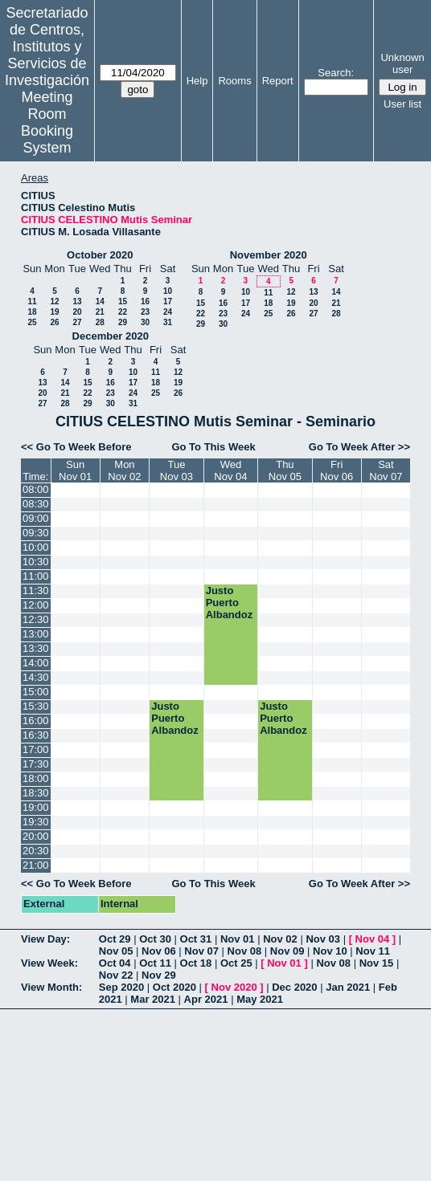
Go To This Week (213, 447)
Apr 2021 (206, 999)
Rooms (234, 81)
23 (145, 311)
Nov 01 (237, 939)
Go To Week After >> (359, 447)
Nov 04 (372, 939)
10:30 (36, 562)
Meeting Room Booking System (47, 122)
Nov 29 (159, 975)
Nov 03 (323, 939)
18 (31, 311)
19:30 (36, 822)
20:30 (36, 851)
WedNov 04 (230, 470)
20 (76, 311)
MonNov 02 (124, 470)
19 (54, 311)
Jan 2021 (348, 987)
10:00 (36, 547)
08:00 (36, 489)
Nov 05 (116, 951)
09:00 (36, 518)
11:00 (36, 576)
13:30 (36, 648)
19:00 (36, 807)
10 (167, 291)
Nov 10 (330, 951)
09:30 (36, 533)
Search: (336, 73)
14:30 (36, 677)
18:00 (36, 778)
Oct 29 (115, 939)
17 (167, 301)
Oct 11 (155, 963)
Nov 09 (287, 951)
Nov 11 (372, 951)
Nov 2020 (234, 987)
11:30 (36, 590)
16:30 (36, 735)
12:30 (36, 619)
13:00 (36, 634)
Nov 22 (116, 975)
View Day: (45, 939)
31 (167, 322)
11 (31, 301)
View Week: (49, 963)
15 (122, 301)
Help (197, 81)
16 (145, 301)
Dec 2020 (294, 987)
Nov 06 (159, 951)
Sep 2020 (121, 987)
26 (54, 322)
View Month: (51, 987)
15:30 (36, 706)
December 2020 (110, 336)
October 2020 (100, 255)
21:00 (36, 865)
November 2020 (268, 255)
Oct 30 (155, 939)
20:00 (36, 836)
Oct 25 (236, 963)
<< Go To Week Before (76, 447)
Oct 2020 (174, 987)
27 (76, 322)
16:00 (36, 721)
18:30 (36, 793)
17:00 (36, 749)
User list (402, 104)
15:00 (36, 692)
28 (100, 322)
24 (167, 311)
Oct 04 (115, 963)
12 (54, 301)
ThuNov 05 (285, 470)
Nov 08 (245, 951)
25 (31, 322)
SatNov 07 (385, 470)
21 (100, 311)
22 (122, 311)
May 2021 (259, 999)
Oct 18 (196, 963)
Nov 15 (376, 963)
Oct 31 (196, 939)
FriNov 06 (336, 470)
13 (76, 301)
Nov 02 (280, 939)
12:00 (36, 605)
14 (100, 301)
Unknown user (402, 63)
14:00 (36, 663)
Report (277, 81)
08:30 (36, 504)
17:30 (36, 764)
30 (145, 322)
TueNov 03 (176, 470)
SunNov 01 (75, 470)
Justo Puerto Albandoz (229, 602)
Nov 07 (201, 951)
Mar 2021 (152, 999)
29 (122, 322)
